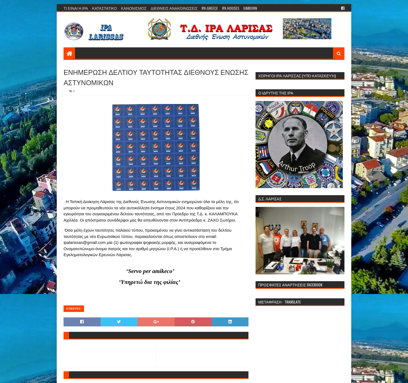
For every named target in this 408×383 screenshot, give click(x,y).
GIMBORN (250, 8)
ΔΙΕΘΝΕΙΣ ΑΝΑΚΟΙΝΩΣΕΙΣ (174, 8)
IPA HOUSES (230, 8)
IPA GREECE (210, 8)
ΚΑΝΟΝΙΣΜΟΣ (134, 8)
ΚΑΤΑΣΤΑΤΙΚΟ (104, 8)
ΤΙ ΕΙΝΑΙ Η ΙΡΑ (76, 8)
